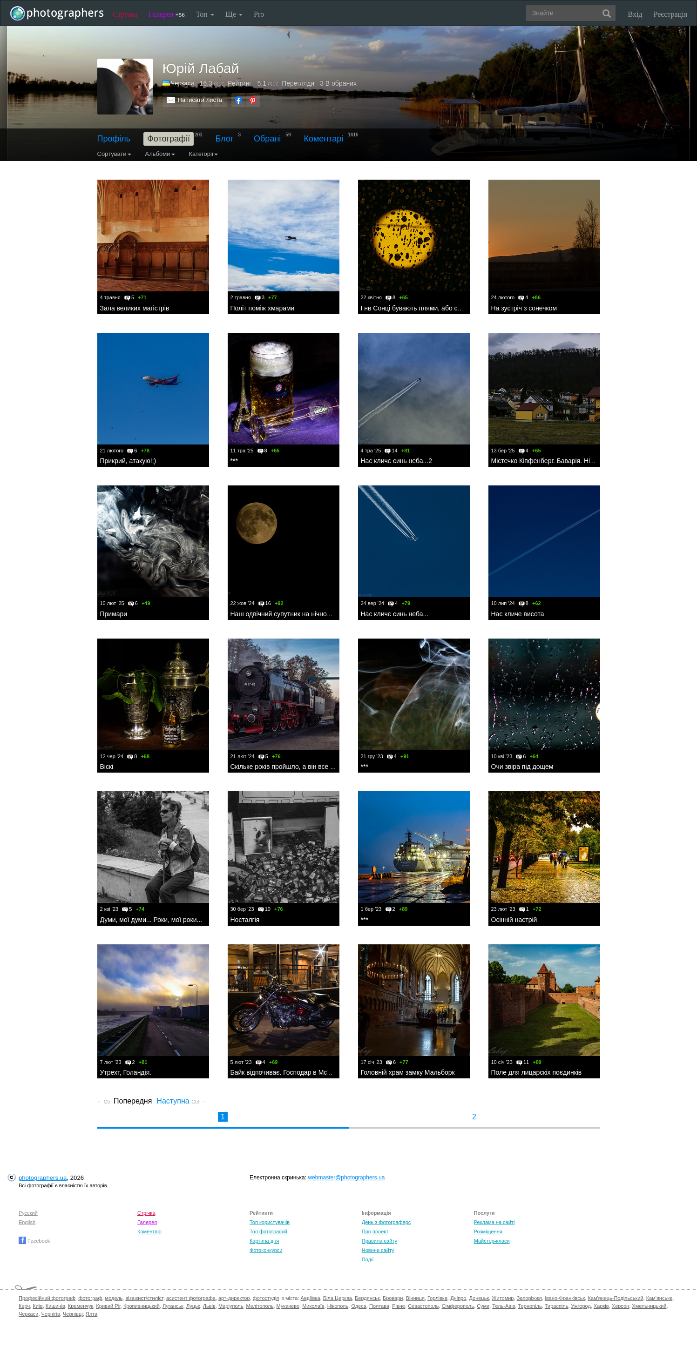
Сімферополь (458, 1306)
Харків (601, 1306)
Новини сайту (378, 1250)
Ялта (91, 1314)
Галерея (167, 14)
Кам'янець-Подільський (615, 1298)
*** (234, 460)
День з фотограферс (386, 1222)
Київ (37, 1306)
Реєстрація (670, 14)
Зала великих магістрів (134, 308)
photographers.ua (43, 1177)
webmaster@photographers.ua (346, 1177)
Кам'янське (659, 1298)
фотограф (90, 1298)
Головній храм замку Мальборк (408, 1072)
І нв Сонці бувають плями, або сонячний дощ (429, 308)
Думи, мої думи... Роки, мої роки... (151, 919)
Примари (114, 614)
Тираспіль (556, 1306)
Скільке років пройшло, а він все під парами (297, 766)
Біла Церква (337, 1298)
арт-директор (234, 1298)
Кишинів (55, 1306)
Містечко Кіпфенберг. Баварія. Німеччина (553, 460)
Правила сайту (379, 1241)
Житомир (503, 1298)
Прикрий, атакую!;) (128, 460)
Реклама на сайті (494, 1222)
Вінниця (415, 1298)
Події (368, 1259)
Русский (28, 1213)
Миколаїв (313, 1306)
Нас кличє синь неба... (395, 614)
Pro (259, 14)
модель (114, 1298)
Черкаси (28, 1314)
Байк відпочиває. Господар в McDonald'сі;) (294, 1072)
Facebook (34, 1241)
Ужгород (581, 1306)
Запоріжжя (529, 1298)
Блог (225, 138)
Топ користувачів (270, 1222)
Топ (205, 14)
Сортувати (114, 153)
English (27, 1222)
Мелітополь (260, 1306)
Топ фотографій (268, 1231)
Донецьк (479, 1298)
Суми (483, 1306)
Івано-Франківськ (565, 1298)
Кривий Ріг (108, 1306)
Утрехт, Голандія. (126, 1072)
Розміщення (488, 1231)
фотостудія (266, 1298)
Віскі (107, 766)
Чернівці (73, 1314)
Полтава (379, 1306)
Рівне (398, 1306)
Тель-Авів (503, 1306)
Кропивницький (141, 1306)
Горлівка (437, 1298)
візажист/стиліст (144, 1298)
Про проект (375, 1231)
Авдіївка (310, 1298)
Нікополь (337, 1306)
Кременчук (80, 1306)
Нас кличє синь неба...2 (396, 460)
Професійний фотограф (47, 1298)
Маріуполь (230, 1306)
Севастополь (423, 1306)
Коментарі (323, 138)
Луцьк (193, 1306)
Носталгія (245, 919)
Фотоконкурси (266, 1250)
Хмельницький (649, 1306)
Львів (209, 1306)
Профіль (114, 138)
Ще (234, 14)
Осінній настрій (514, 919)
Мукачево (288, 1306)
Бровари (393, 1298)
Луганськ (172, 1306)
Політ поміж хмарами (262, 308)
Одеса (358, 1306)
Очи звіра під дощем (522, 766)
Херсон (620, 1306)
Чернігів (50, 1314)
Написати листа (200, 99)
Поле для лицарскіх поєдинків (536, 1072)
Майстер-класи (492, 1241)
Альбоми (160, 153)
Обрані (267, 138)
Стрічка (125, 14)
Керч (24, 1306)
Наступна (181, 1101)
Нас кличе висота (517, 614)
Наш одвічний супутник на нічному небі (289, 614)
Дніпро (458, 1298)
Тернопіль (530, 1306)
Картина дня (264, 1241)
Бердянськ (367, 1298)
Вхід (635, 14)
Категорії (203, 153)
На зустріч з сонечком (524, 308)
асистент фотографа (191, 1298)
